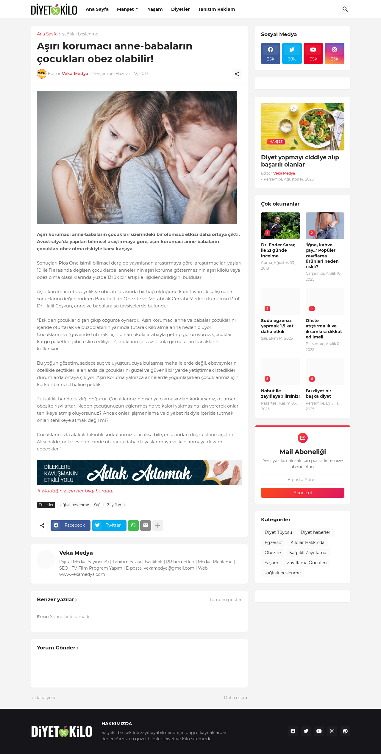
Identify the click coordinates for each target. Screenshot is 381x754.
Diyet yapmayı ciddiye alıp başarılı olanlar (300, 161)
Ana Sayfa (97, 9)
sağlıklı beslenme (80, 34)
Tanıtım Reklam (216, 9)
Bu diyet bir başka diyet (318, 393)
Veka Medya (76, 553)
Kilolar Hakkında (307, 542)
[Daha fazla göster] (157, 525)
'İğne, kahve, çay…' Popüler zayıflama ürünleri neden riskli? (322, 255)
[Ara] (345, 9)
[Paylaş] (237, 74)
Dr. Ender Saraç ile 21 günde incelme (278, 250)
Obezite (273, 552)
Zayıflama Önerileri (307, 562)
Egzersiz (273, 542)
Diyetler (180, 9)
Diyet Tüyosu (278, 532)
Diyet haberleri (316, 532)
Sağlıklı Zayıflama (109, 505)
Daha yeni (45, 697)
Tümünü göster (225, 600)
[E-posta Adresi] (302, 480)
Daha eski (234, 697)
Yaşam (155, 9)
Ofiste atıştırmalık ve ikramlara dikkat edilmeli (324, 329)
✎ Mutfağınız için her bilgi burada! (75, 491)
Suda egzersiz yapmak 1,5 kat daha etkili (277, 326)
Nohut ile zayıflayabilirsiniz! (280, 393)
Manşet (125, 9)
